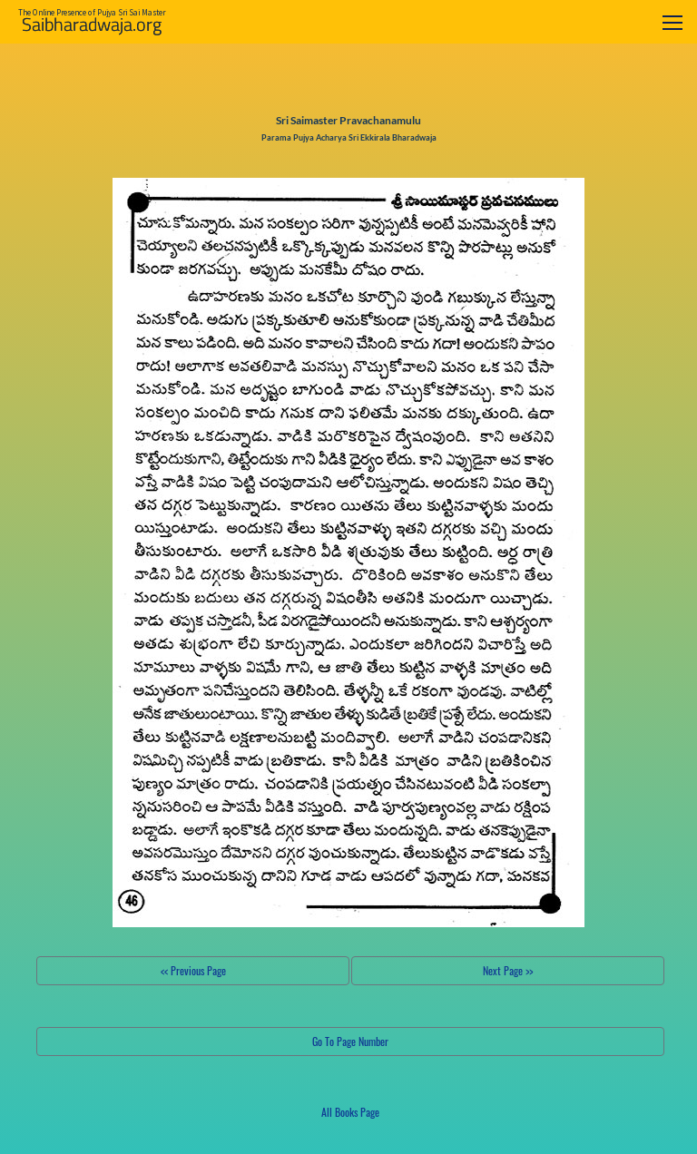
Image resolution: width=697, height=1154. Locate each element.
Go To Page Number (350, 1041)
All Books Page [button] (350, 1112)
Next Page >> (508, 970)
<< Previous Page (193, 970)
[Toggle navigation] (672, 22)
